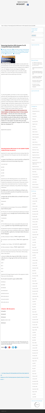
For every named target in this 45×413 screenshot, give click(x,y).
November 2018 (35, 322)
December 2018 (35, 319)
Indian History (34, 142)
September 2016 (35, 389)
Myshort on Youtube (22, 2)
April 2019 (34, 309)
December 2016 (35, 381)
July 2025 (34, 203)
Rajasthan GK (34, 160)
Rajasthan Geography (36, 157)
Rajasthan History (35, 166)
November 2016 (35, 383)
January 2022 (34, 262)
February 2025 (34, 206)
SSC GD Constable (18, 52)
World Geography (35, 187)
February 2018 (34, 345)
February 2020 (34, 283)
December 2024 (35, 211)
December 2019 (35, 288)
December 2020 (35, 275)
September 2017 (35, 358)
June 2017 (34, 365)
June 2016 (34, 396)
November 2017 (35, 353)
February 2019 (34, 314)
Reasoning (9, 49)
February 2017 (34, 376)
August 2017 (34, 360)
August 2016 (34, 391)
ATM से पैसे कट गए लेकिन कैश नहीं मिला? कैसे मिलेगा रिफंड (37, 77)
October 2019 (34, 293)
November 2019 (35, 291)
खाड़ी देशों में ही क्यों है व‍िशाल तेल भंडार (37, 68)
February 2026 (34, 198)
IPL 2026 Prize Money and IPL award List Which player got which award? (37, 64)
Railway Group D (7, 51)
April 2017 (34, 371)
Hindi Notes (34, 129)
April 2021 (34, 270)
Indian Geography (35, 137)
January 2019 (34, 317)
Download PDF (35, 121)
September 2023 (35, 234)
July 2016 (34, 394)
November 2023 (35, 229)
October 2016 (34, 386)
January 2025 (34, 208)
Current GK (34, 116)
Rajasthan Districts (35, 155)
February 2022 (34, 260)
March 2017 (34, 373)
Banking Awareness (36, 111)
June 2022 (34, 257)
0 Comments (17, 53)
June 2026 (34, 193)
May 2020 (34, 278)
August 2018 (34, 329)
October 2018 (34, 324)
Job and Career (35, 147)
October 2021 (34, 265)
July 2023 (34, 239)
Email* (37, 32)
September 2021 (35, 268)
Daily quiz (6, 25)
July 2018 (34, 332)
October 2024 (34, 216)
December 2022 (35, 250)
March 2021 (34, 273)
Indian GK (34, 139)
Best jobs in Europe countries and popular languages (36, 85)
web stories (34, 182)
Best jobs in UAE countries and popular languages (37, 81)
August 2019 (34, 299)
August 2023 (34, 237)
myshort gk (9, 53)
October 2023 (34, 232)
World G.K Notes (35, 184)
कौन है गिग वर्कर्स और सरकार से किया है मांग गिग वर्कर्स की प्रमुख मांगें (37, 73)
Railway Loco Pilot (16, 51)
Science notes (35, 174)
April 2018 (34, 340)
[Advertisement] (20, 15)
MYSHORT (20, 4)
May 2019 (34, 306)
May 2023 (34, 244)
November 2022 (35, 252)
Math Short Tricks (35, 149)
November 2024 (35, 214)
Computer (34, 113)
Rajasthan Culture (35, 152)
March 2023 (34, 247)
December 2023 (35, 226)
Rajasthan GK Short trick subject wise (36, 163)
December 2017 (35, 350)
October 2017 (34, 355)
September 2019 (35, 296)
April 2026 (34, 196)
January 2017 (34, 378)
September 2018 (35, 327)
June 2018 (34, 335)
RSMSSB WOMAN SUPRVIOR (7, 52)
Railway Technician (25, 51)
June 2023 (34, 242)
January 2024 (34, 224)
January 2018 (34, 347)
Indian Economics (35, 134)
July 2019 (34, 301)
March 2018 (34, 342)
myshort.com (3, 411)
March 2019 (34, 311)
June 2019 (34, 304)
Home (2, 25)
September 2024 (35, 219)
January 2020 (34, 286)
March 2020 (34, 281)
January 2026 (34, 201)
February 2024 (34, 221)
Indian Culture (35, 131)
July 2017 (34, 363)
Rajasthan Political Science (37, 169)
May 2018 (34, 337)
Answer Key (34, 108)
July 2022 (34, 255)
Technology (34, 179)
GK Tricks (34, 126)
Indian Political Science (36, 144)
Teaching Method (35, 176)
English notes (34, 124)
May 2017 (34, 368)
